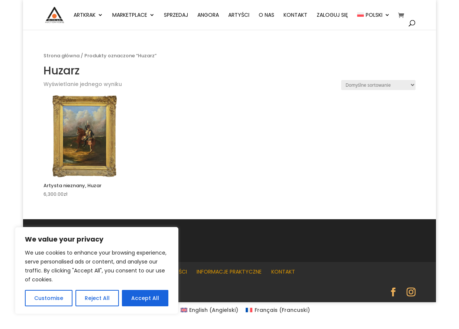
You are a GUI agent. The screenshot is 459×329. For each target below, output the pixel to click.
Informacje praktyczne (229, 271)
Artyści (238, 15)
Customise (48, 298)
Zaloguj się (332, 15)
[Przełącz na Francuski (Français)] (278, 310)
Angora (208, 15)
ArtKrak (85, 15)
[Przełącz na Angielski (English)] (209, 310)
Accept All (145, 298)
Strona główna (61, 55)
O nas (266, 15)
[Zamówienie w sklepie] (378, 85)
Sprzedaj (176, 15)
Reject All (97, 298)
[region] (96, 270)
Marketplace (129, 15)
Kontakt (295, 15)
